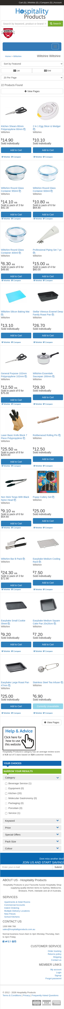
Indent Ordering (11, 908)
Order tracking (54, 951)
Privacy (26, 995)
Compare (46, 2)
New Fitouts (10, 914)
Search (55, 23)
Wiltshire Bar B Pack (13, 558)
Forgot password (53, 978)
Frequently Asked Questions (45, 995)
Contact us (56, 960)
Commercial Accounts (14, 905)
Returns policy (54, 954)
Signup (58, 975)
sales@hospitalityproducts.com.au (19, 929)
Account (58, 2)
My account (56, 969)
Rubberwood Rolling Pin (47, 435)
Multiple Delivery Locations (17, 911)
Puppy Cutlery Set (43, 497)
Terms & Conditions (12, 995)
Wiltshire (17, 56)
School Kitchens (12, 917)
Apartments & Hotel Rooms (17, 902)
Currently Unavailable (48, 706)
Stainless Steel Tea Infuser (48, 682)
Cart (22, 2)
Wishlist (33, 2)
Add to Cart (16, 150)
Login (58, 972)
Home (8, 56)
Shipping (57, 957)
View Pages (32, 91)
